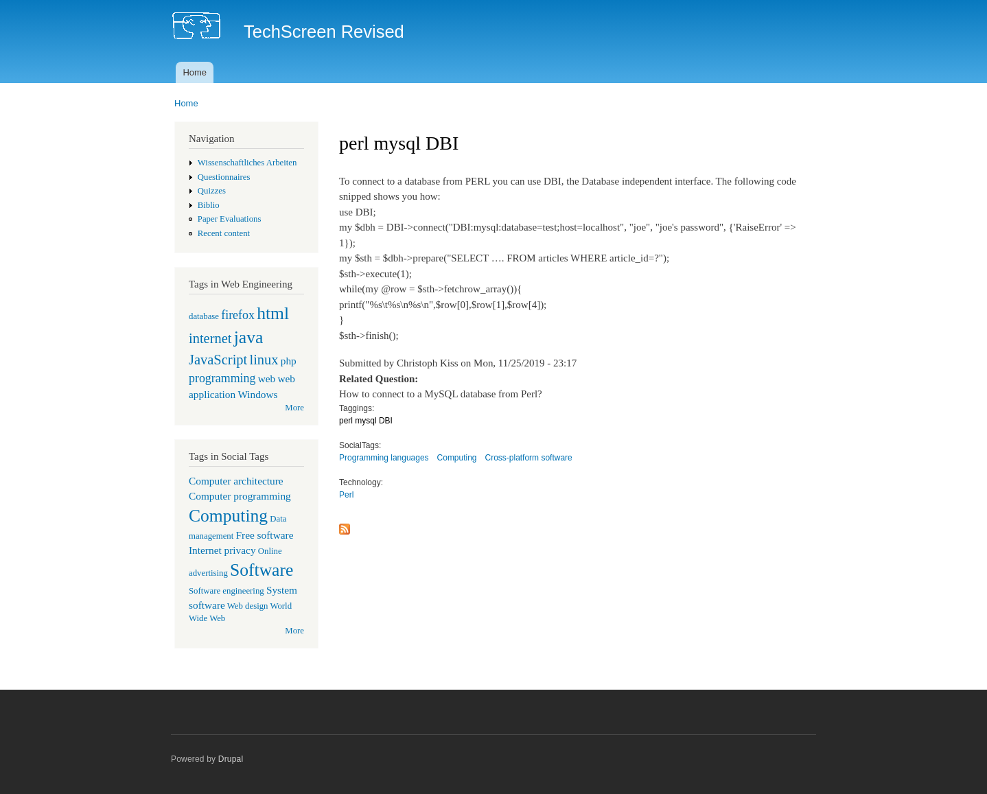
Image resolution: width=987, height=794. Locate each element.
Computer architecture (236, 481)
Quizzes (212, 191)
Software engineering (226, 591)
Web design (247, 606)
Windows (257, 394)
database (204, 316)
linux (263, 359)
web (267, 378)
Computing (228, 516)
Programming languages (384, 458)
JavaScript (218, 359)
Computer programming (240, 496)
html (273, 313)
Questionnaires (224, 177)
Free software (265, 535)
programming (222, 378)
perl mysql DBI (366, 420)
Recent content (224, 233)
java (249, 337)
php (289, 360)
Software (261, 570)
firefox (238, 315)
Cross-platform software (528, 458)
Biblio (209, 205)
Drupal (231, 759)
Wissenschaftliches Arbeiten (247, 162)
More (294, 407)
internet (210, 338)
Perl (346, 495)
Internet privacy (222, 550)
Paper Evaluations (230, 219)
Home (195, 72)
